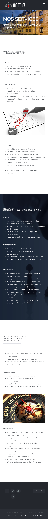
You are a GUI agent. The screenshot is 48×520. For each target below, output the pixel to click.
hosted (40, 512)
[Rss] (18, 491)
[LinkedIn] (13, 496)
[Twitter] (12, 491)
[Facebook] (7, 491)
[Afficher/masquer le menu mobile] (44, 3)
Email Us (41, 515)
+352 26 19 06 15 (32, 515)
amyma (19, 515)
